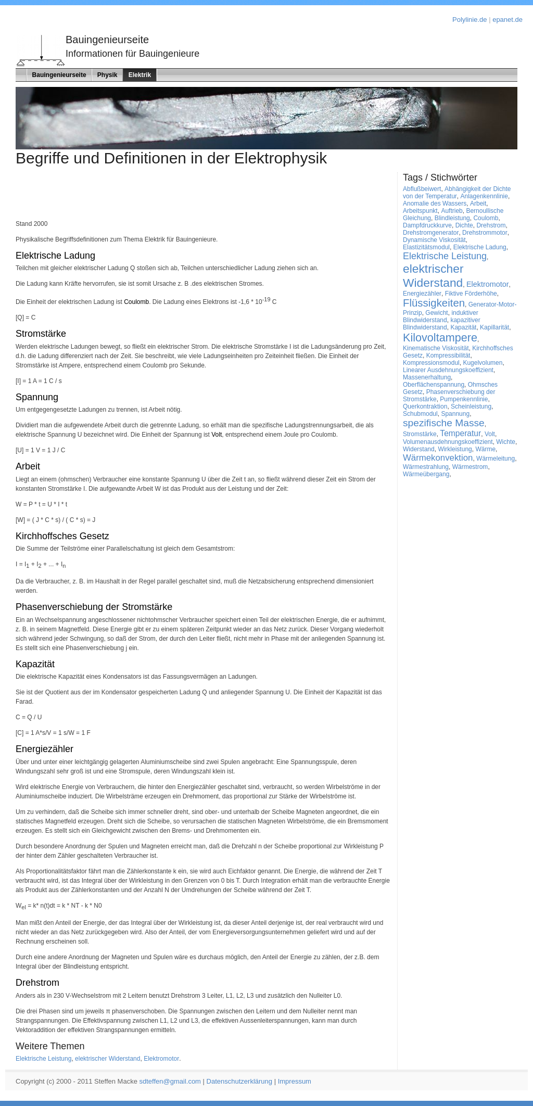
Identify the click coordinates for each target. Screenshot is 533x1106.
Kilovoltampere (440, 337)
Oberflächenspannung (433, 384)
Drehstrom (37, 982)
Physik (107, 75)
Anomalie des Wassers (434, 203)
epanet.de (507, 19)
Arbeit (28, 466)
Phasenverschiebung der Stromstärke (94, 607)
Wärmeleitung (495, 458)
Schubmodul (420, 413)
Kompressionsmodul (431, 362)
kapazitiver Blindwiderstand (441, 323)
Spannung (37, 397)
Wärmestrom (470, 467)
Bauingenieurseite (59, 75)
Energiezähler (44, 749)
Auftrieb (451, 210)
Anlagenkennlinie (484, 196)
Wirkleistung (455, 449)
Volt (216, 434)
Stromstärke (41, 333)
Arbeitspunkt (420, 210)
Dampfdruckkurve (427, 225)
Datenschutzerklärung (239, 1081)
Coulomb (136, 302)
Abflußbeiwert (422, 189)
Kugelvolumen (482, 362)
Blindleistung (452, 218)
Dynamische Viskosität (434, 240)
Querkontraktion (425, 406)
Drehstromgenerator (431, 232)
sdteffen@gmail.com (170, 1081)
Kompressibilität (448, 355)
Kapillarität (494, 327)
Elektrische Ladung (55, 255)
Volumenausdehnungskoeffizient (448, 442)
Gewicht (436, 312)
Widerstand (419, 449)
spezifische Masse (444, 422)
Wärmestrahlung (426, 467)
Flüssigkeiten (434, 303)
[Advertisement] (76, 195)
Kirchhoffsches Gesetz (62, 536)
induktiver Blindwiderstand (440, 316)
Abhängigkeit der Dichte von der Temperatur (457, 192)
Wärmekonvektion (438, 458)
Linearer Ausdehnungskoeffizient (448, 370)
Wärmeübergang (426, 474)
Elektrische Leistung (43, 1058)
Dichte (464, 225)
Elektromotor (161, 1058)
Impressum (294, 1081)
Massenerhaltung (427, 377)
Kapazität (35, 664)
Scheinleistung (471, 406)
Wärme (485, 449)
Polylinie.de (469, 19)
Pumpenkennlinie (464, 399)
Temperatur (460, 433)
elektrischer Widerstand (107, 1058)
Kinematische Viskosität (436, 348)
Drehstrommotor (484, 232)
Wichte (505, 442)
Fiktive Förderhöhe (471, 293)
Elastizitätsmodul (426, 247)
